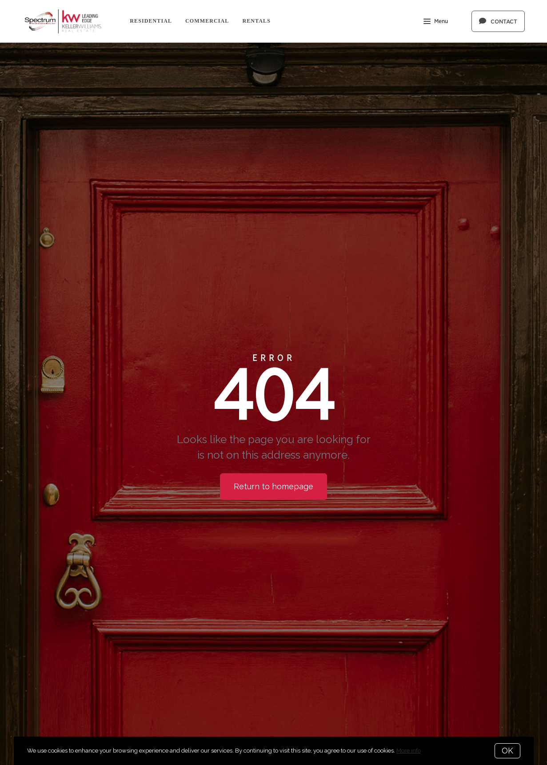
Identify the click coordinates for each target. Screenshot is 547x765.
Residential (151, 21)
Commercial (207, 21)
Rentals (256, 21)
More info (408, 750)
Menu (435, 22)
